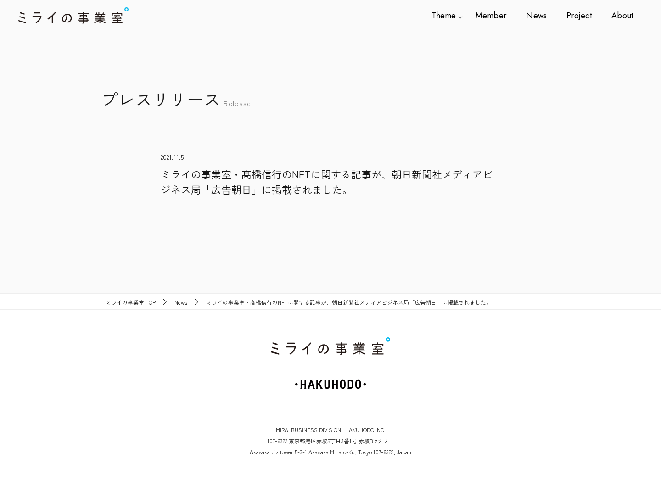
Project (581, 16)
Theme (450, 16)
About (622, 16)
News (540, 16)
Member (496, 16)
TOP (131, 302)
